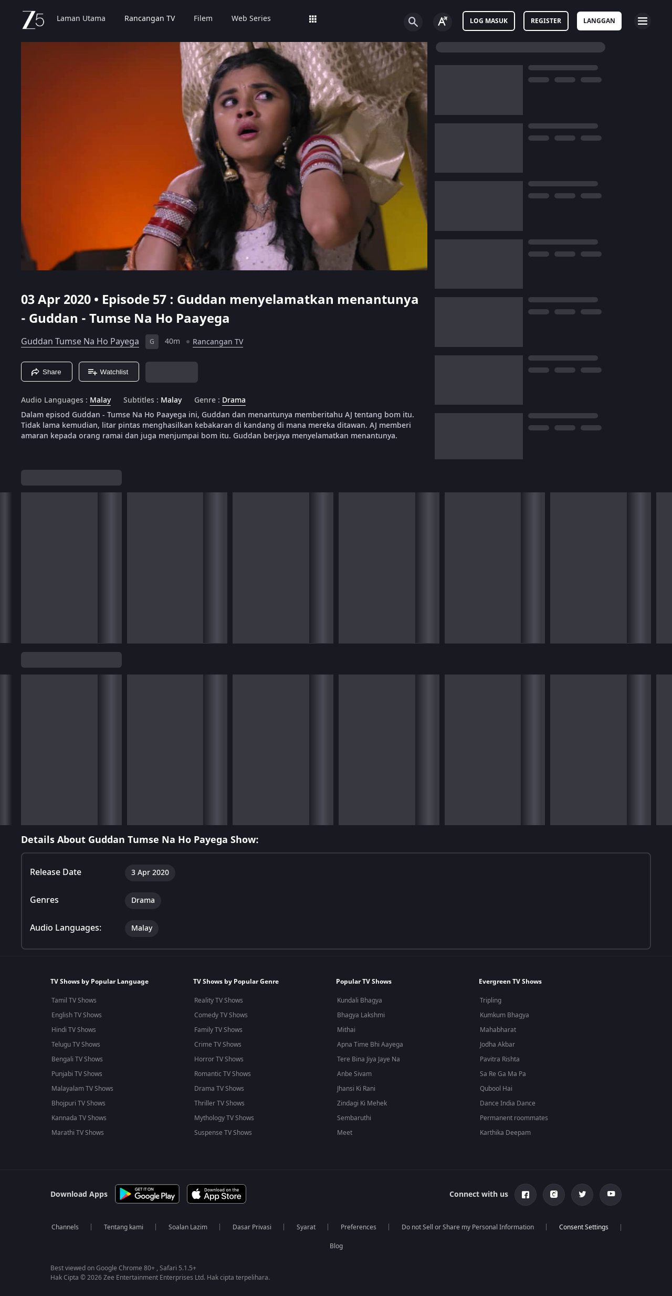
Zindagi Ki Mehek (362, 1103)
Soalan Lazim (188, 1227)
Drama (234, 400)
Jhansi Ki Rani (356, 1088)
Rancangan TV (149, 19)
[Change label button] (442, 22)
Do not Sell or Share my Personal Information (468, 1227)
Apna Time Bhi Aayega (370, 1044)
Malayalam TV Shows (82, 1088)
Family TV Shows (218, 1030)
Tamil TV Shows (74, 1000)
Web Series (251, 19)
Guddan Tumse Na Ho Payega (80, 341)
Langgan (599, 21)
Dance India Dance (508, 1103)
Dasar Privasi (252, 1227)
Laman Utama (81, 19)
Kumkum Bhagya (504, 1015)
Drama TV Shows (219, 1088)
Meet (344, 1132)
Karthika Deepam (505, 1132)
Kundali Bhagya (359, 1000)
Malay (100, 400)
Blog (336, 1246)
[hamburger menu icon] (642, 21)
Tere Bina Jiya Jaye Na (368, 1059)
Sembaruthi (354, 1118)
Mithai (346, 1030)
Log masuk (489, 21)
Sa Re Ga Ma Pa (503, 1074)
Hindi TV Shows (73, 1030)
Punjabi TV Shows (76, 1074)
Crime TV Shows (218, 1044)
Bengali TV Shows (77, 1059)
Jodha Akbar (497, 1044)
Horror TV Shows (219, 1059)
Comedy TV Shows (221, 1015)
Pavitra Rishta (500, 1059)
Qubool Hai (496, 1088)
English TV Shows (76, 1015)
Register (546, 21)
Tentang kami (123, 1227)
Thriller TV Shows (219, 1103)
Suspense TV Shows (223, 1132)
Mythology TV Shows (224, 1118)
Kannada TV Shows (79, 1118)
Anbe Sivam (354, 1074)
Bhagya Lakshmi (361, 1015)
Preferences (358, 1227)
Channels (65, 1227)
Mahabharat (498, 1030)
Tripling (490, 1000)
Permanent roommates (514, 1118)
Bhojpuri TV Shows (78, 1103)
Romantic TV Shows (222, 1074)
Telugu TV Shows (75, 1044)
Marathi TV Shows (77, 1132)
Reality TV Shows (218, 1000)
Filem (203, 19)
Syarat (306, 1227)
